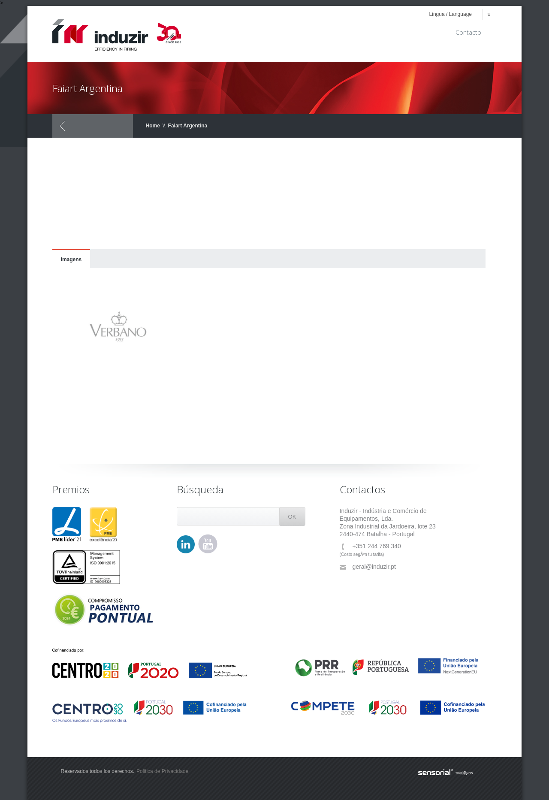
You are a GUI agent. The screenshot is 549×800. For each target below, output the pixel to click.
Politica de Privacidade (162, 771)
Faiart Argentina (188, 126)
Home (153, 126)
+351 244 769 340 (370, 546)
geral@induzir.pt (368, 567)
